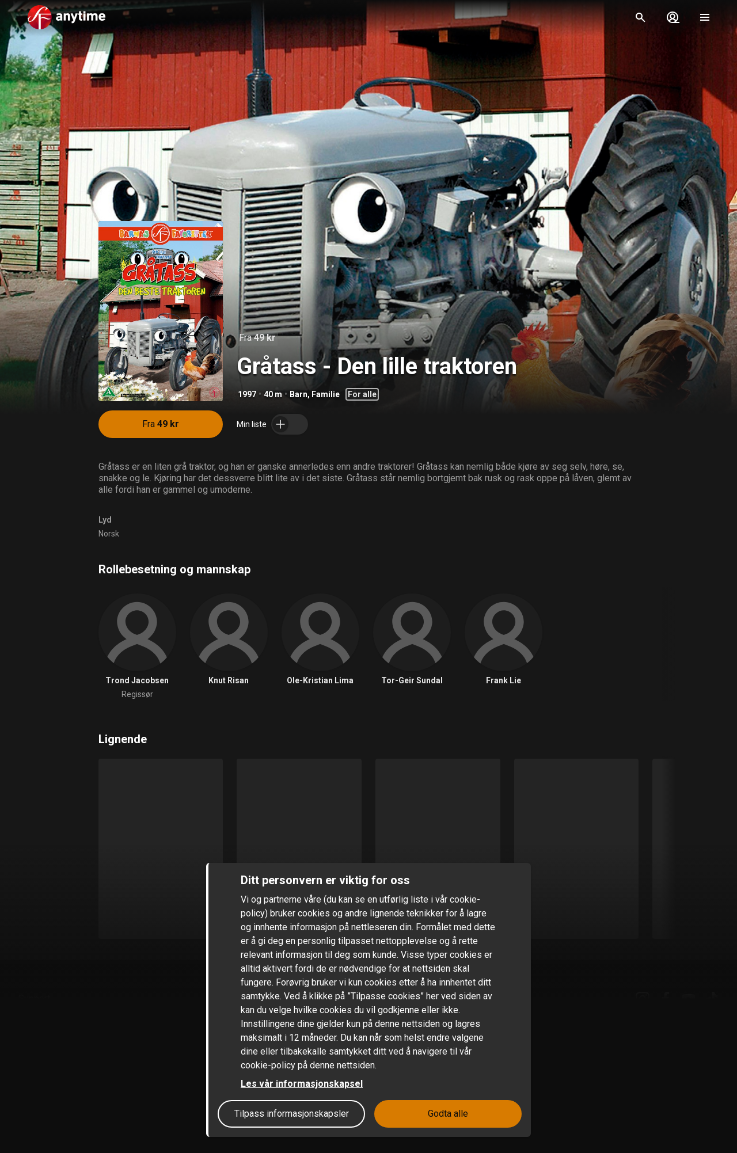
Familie (325, 394)
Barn (298, 394)
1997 (247, 394)
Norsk (108, 533)
